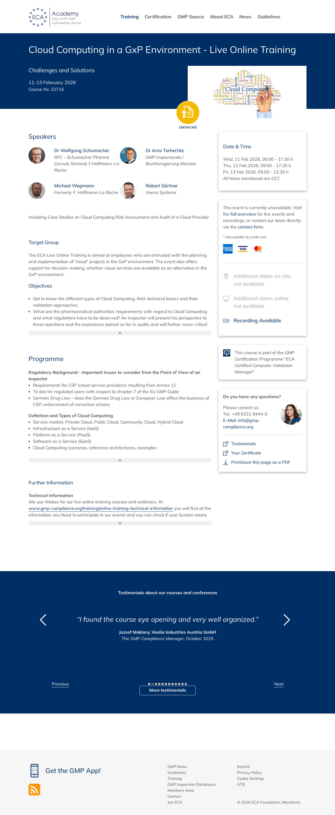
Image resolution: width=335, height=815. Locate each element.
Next (278, 684)
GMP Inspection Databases (192, 784)
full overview (243, 214)
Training (175, 778)
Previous (60, 684)
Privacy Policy (249, 772)
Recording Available (257, 320)
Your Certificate (246, 453)
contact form (250, 227)
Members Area (181, 790)
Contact (174, 796)
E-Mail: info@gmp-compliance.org (241, 423)
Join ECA (175, 802)
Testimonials (243, 443)
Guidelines (177, 772)
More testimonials (167, 690)
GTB (241, 784)
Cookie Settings (250, 778)
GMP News (177, 766)
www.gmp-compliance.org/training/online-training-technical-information (101, 508)
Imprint (243, 766)
